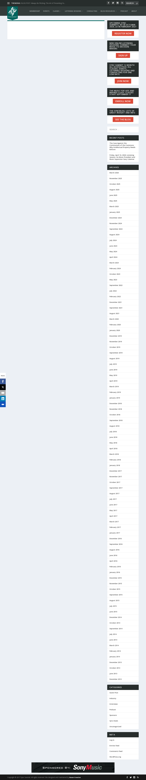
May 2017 (113, 510)
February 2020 (115, 325)
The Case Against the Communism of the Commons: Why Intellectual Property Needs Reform (122, 146)
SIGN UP (123, 55)
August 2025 (114, 190)
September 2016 (116, 544)
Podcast (113, 709)
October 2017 (115, 482)
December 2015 (116, 578)
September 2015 (116, 595)
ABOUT (134, 11)
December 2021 (116, 302)
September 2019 (116, 353)
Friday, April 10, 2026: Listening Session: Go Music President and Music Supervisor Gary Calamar (122, 157)
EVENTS (46, 11)
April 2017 (113, 516)
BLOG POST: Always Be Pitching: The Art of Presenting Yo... (43, 3)
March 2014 (114, 645)
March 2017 (114, 522)
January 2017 (115, 533)
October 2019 (115, 347)
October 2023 (115, 274)
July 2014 (113, 634)
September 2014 (116, 629)
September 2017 (116, 488)
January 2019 (115, 398)
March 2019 (114, 386)
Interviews (114, 704)
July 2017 (113, 499)
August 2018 (114, 426)
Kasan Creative (75, 777)
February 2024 (115, 268)
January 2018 (115, 465)
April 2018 (113, 448)
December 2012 (116, 679)
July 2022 (113, 291)
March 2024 (114, 263)
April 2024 (113, 257)
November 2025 (116, 178)
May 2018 (113, 443)
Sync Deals (114, 721)
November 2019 (116, 341)
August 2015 (114, 600)
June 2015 (113, 612)
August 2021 (114, 313)
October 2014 (115, 623)
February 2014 (115, 651)
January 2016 (115, 572)
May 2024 (113, 251)
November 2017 (116, 476)
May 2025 (113, 201)
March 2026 (114, 173)
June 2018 (113, 437)
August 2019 (114, 358)
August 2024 (114, 234)
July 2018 (113, 431)
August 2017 (114, 493)
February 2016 (115, 566)
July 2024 (113, 240)
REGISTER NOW (123, 33)
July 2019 (113, 364)
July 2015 (113, 606)
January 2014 (115, 657)
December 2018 (116, 403)
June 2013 (113, 673)
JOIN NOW (123, 81)
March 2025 (114, 206)
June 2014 (113, 640)
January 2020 (115, 330)
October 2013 (115, 668)
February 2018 (115, 460)
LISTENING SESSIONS (73, 11)
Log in (112, 740)
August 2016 (114, 550)
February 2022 (115, 296)
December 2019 (116, 336)
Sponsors (113, 715)
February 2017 (115, 527)
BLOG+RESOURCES (108, 11)
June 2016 (113, 555)
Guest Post (114, 693)
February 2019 (115, 392)
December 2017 (116, 471)
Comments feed (116, 751)
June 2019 (113, 370)
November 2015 (116, 583)
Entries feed (114, 746)
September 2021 (116, 308)
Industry (113, 698)
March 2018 (114, 454)
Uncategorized (115, 726)
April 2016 (113, 561)
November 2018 (116, 409)
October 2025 (115, 184)
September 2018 (116, 420)
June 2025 (113, 195)
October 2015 (115, 589)
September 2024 (116, 229)
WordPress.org (115, 757)
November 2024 (116, 223)
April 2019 (113, 381)
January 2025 (115, 212)
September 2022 (116, 285)
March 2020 (114, 319)
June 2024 (113, 246)
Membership (35, 11)
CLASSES (56, 11)
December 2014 (116, 617)
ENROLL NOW (123, 101)
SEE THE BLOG (123, 119)
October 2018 (115, 415)
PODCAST (124, 11)
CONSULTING (92, 11)
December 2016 (116, 538)
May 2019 (113, 375)
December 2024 (116, 218)
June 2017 (113, 505)
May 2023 (113, 280)
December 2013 (116, 662)
